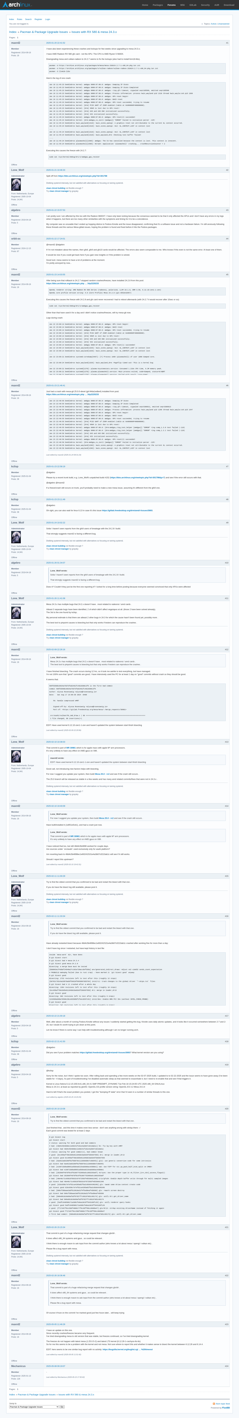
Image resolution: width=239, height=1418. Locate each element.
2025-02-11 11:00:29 (55, 876)
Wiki (182, 5)
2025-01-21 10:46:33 (55, 170)
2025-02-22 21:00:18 (55, 1016)
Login (47, 19)
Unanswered (223, 24)
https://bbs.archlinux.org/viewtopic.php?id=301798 (82, 176)
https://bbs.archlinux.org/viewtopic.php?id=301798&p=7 (137, 477)
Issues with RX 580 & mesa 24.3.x (94, 32)
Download (229, 5)
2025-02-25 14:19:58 (55, 1065)
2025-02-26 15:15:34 (55, 1227)
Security (205, 5)
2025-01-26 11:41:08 (55, 598)
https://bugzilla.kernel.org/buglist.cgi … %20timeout (128, 1349)
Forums (172, 5)
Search (28, 19)
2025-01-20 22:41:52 (55, 43)
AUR (216, 5)
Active (213, 24)
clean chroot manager (59, 191)
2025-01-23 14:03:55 (55, 274)
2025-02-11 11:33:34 (55, 916)
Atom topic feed (223, 1404)
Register (38, 19)
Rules (19, 19)
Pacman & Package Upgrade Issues (44, 32)
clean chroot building (55, 188)
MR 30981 (71, 748)
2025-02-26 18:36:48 (55, 1275)
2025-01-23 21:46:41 (55, 385)
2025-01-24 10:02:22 (55, 522)
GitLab (192, 5)
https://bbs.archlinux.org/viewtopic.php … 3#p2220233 (72, 283)
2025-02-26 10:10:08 (55, 1109)
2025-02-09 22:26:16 (55, 649)
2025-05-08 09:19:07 (55, 1366)
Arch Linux (17, 5)
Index (11, 19)
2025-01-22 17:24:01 (55, 238)
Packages (158, 5)
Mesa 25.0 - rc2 (102, 774)
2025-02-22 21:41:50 (55, 1041)
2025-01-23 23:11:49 (55, 499)
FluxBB (226, 1407)
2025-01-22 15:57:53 (55, 210)
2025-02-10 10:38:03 (55, 742)
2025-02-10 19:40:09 (55, 806)
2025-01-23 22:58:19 (55, 466)
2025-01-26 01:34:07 (55, 563)
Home (145, 5)
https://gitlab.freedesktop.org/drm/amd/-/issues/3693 (127, 510)
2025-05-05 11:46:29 (55, 1324)
